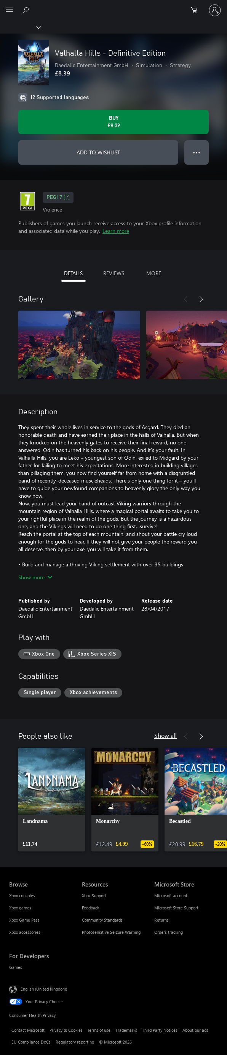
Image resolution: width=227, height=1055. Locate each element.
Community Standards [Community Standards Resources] (102, 919)
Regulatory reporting (75, 1041)
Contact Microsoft (28, 1030)
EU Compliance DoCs (31, 1041)
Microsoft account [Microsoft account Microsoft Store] (170, 895)
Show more (35, 577)
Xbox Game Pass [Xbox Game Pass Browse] (24, 919)
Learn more (115, 230)
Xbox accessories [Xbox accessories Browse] (24, 932)
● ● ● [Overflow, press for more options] (196, 152)
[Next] (201, 299)
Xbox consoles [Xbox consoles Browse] (22, 895)
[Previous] (185, 299)
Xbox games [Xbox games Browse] (20, 907)
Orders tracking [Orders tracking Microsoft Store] (168, 932)
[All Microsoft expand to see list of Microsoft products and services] (9, 10)
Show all (165, 735)
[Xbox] (20, 27)
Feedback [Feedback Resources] (90, 907)
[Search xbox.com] (26, 10)
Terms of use (99, 1030)
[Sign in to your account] (215, 10)
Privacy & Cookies (66, 1030)
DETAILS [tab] (73, 273)
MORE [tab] (153, 273)
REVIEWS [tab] (113, 273)
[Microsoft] (113, 5)
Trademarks (126, 1030)
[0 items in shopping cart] (196, 10)
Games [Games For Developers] (15, 967)
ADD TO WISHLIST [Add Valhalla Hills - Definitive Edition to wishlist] (98, 152)
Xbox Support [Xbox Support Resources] (94, 895)
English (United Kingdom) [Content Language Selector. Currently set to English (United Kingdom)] (44, 988)
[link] (51, 799)
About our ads (195, 1030)
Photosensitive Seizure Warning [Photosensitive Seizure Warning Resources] (111, 932)
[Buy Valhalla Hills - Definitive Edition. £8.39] (113, 122)
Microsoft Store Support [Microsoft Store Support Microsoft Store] (176, 907)
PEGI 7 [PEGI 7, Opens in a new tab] (58, 197)
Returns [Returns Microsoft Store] (161, 919)
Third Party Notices (159, 1030)
